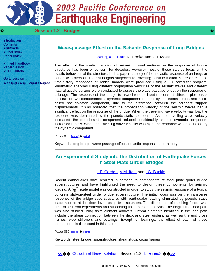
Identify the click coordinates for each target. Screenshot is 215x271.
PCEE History (13, 71)
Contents (10, 44)
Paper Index (12, 56)
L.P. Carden (107, 172)
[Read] (75, 136)
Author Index (12, 52)
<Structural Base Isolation (94, 253)
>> (48, 83)
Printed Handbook (16, 63)
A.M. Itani (128, 172)
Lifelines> (153, 253)
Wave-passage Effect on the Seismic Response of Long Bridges (131, 48)
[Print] (86, 136)
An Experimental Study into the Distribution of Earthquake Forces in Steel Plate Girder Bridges (130, 159)
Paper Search (13, 67)
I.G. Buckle (155, 172)
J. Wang (99, 57)
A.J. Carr (117, 57)
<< (9, 83)
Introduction (12, 40)
